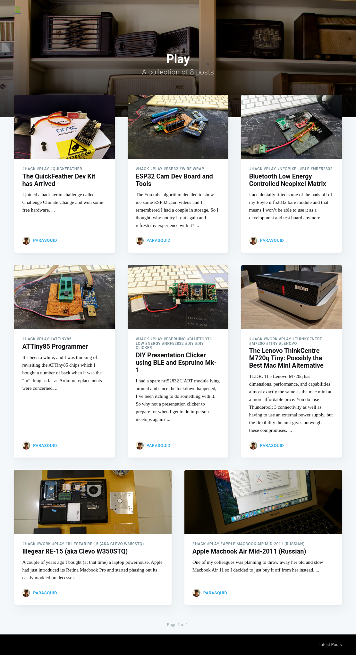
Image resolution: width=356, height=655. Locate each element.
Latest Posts (330, 644)
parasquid (45, 240)
